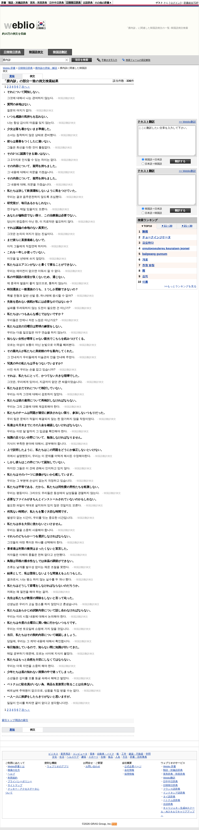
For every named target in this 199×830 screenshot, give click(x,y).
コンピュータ (80, 754)
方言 (125, 757)
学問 (148, 754)
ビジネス (53, 754)
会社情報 (129, 770)
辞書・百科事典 (138, 757)
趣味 (83, 757)
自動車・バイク (105, 754)
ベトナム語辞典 (171, 800)
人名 (117, 757)
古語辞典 (88, 2)
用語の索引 (21, 720)
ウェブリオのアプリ (58, 766)
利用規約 (12, 777)
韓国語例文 (36, 52)
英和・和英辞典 (38, 2)
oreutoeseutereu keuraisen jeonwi (165, 248)
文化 (54, 757)
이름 (145, 281)
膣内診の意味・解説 (46, 68)
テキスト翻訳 (146, 121)
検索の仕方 (14, 770)
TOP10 (146, 226)
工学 (123, 754)
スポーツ (93, 757)
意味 (12, 76)
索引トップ (8, 720)
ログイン (175, 2)
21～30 (187, 225)
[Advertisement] (177, 27)
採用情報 (129, 774)
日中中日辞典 (56, 2)
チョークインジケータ (156, 237)
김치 (145, 276)
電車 (92, 754)
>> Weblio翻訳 (187, 121)
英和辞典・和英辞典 (174, 774)
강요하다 (148, 242)
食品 (110, 757)
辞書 (3, 2)
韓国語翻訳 (60, 52)
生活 (61, 757)
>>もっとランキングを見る (180, 286)
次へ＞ (25, 86)
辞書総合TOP (191, 2)
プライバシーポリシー (20, 781)
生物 (103, 757)
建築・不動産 (136, 754)
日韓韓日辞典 (73, 2)
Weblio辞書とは (16, 766)
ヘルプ (11, 774)
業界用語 (65, 754)
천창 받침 (148, 265)
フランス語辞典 (171, 788)
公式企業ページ (132, 766)
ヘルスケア (73, 757)
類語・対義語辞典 (18, 2)
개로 (145, 259)
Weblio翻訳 (169, 777)
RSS (114, 824)
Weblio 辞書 (9, 68)
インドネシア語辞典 (174, 792)
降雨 (145, 231)
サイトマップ (15, 785)
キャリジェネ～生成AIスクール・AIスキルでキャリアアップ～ (178, 812)
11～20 (166, 225)
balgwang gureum (154, 253)
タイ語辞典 (169, 796)
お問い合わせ (93, 766)
